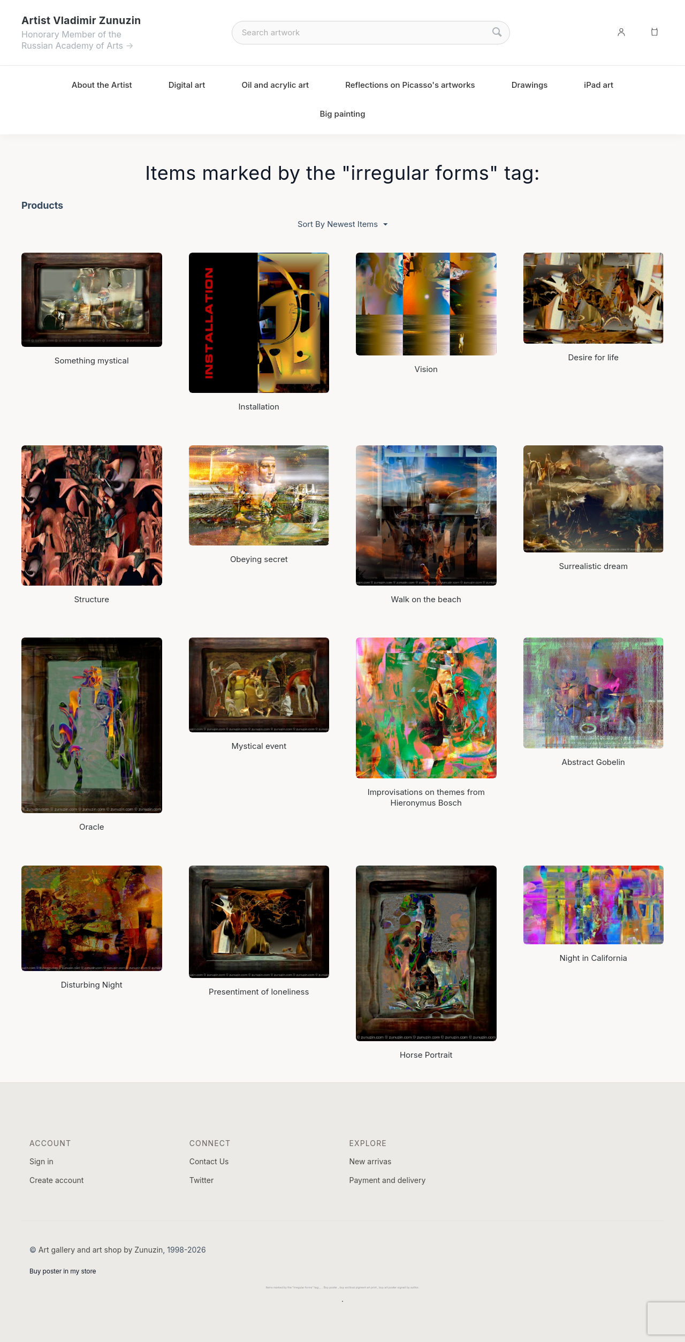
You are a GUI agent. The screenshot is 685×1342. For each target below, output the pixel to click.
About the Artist (102, 85)
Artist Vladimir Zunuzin (81, 20)
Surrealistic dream (593, 566)
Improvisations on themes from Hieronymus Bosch (426, 796)
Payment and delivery (387, 1180)
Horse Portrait (426, 1054)
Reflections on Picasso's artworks (410, 85)
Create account (56, 1180)
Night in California (593, 958)
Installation (259, 406)
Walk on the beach (426, 599)
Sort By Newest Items (342, 224)
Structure (91, 599)
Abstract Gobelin (593, 761)
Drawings (530, 85)
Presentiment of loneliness (259, 991)
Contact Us (209, 1160)
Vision (426, 368)
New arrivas (370, 1160)
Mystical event (258, 745)
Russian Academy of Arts (72, 45)
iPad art (598, 85)
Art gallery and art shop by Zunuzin (101, 1249)
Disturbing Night (92, 984)
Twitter (201, 1180)
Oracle (91, 827)
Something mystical (92, 360)
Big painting (343, 114)
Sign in (41, 1160)
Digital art (187, 85)
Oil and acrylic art (275, 85)
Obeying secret (259, 559)
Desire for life (593, 357)
